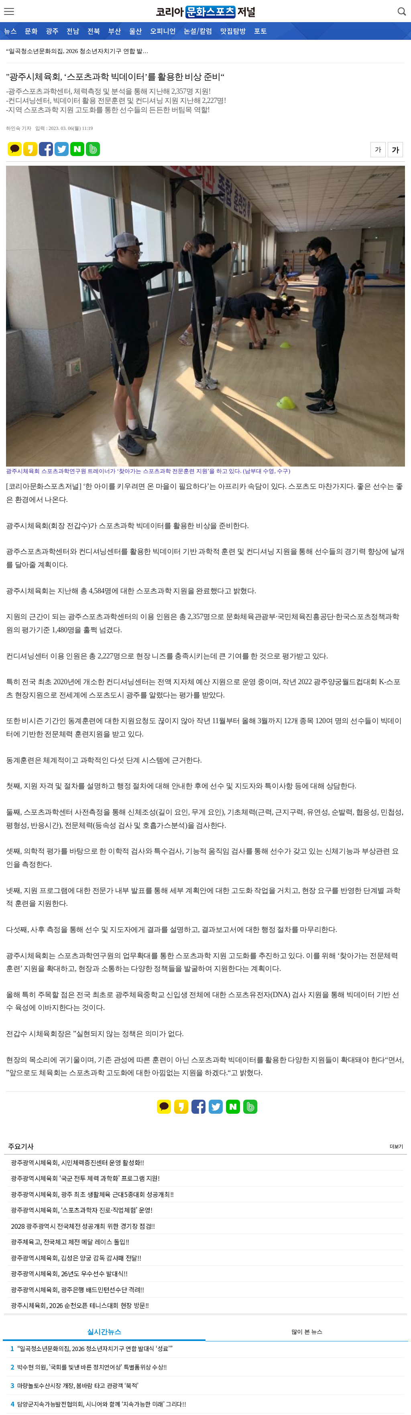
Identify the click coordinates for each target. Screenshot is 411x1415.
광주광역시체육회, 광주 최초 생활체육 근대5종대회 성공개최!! (92, 1194)
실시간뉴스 (104, 1332)
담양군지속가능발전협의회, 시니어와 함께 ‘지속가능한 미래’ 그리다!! (98, 1404)
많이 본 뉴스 (306, 1332)
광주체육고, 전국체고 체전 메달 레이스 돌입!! (70, 1241)
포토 (260, 31)
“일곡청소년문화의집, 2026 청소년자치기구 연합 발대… (80, 51)
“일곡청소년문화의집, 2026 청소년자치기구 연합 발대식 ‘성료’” (91, 1348)
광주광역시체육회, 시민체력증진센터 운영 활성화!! (77, 1162)
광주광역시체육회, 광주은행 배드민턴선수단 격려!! (77, 1289)
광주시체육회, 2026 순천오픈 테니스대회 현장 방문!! (80, 1305)
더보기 (396, 1146)
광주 (52, 31)
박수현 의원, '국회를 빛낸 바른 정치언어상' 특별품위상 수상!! (88, 1367)
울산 (135, 31)
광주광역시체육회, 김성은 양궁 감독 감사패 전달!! (76, 1258)
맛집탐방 (233, 31)
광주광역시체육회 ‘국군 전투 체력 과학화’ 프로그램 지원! (85, 1178)
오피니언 (163, 31)
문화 (31, 31)
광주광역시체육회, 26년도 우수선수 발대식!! (69, 1273)
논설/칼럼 (198, 31)
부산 (114, 31)
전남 (73, 31)
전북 (93, 31)
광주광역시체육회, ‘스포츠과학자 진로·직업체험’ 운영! (82, 1210)
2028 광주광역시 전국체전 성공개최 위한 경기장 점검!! (83, 1226)
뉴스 (10, 31)
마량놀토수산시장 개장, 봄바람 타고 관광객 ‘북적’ (74, 1385)
